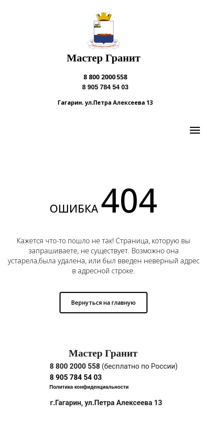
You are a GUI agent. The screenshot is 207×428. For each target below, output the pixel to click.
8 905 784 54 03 (105, 87)
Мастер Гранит (103, 58)
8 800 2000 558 (105, 77)
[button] (89, 387)
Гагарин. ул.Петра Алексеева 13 (105, 102)
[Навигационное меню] (195, 130)
